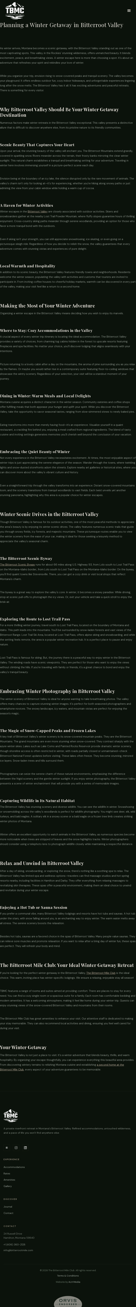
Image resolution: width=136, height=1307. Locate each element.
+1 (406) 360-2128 (14, 1247)
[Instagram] (16, 1149)
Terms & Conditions (68, 1275)
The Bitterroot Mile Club (100, 973)
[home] (14, 10)
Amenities (9, 1181)
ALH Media (74, 1281)
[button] (129, 11)
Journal (8, 1209)
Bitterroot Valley (38, 211)
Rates (7, 1175)
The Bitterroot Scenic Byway (17, 564)
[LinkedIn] (25, 1149)
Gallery (8, 1187)
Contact (8, 1215)
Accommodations (14, 1168)
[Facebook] (7, 1149)
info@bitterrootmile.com (18, 1253)
